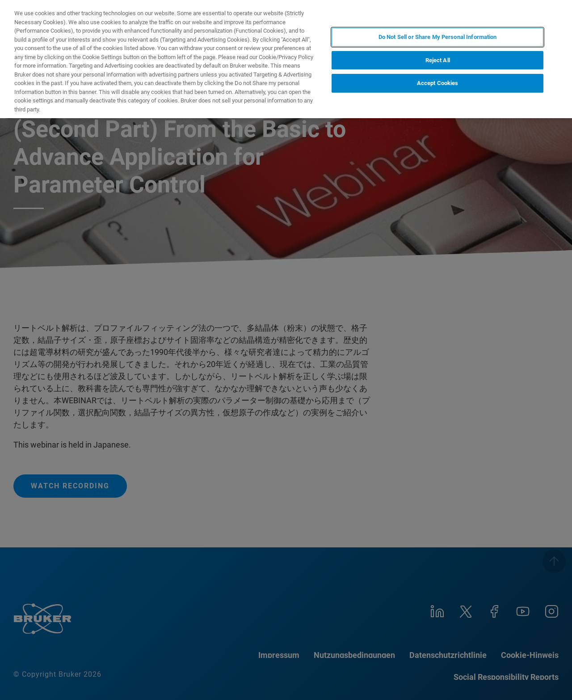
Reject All (437, 60)
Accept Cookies (437, 83)
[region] (286, 59)
